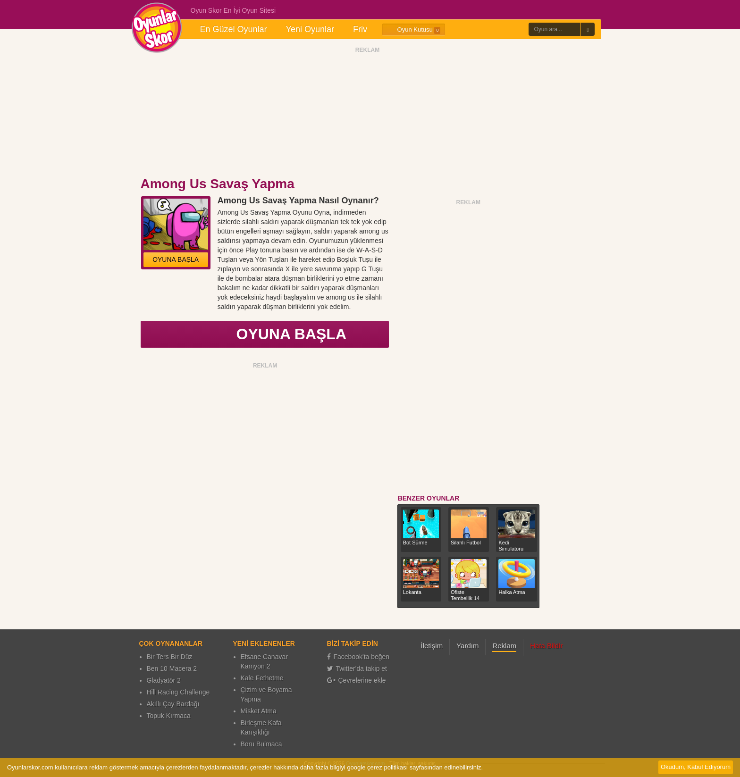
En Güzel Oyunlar (233, 29)
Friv (360, 29)
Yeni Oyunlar (310, 29)
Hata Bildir (546, 646)
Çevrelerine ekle (356, 680)
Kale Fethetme (262, 678)
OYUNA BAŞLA (175, 259)
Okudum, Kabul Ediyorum (696, 766)
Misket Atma (259, 711)
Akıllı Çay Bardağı (173, 704)
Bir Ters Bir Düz (170, 656)
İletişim (432, 646)
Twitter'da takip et (357, 668)
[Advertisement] (368, 115)
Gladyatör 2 (164, 680)
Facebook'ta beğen (358, 656)
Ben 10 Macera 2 (172, 668)
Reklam (504, 646)
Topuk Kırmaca (169, 715)
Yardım (467, 646)
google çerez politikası (377, 767)
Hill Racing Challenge (178, 692)
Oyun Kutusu (413, 29)
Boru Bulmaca (261, 744)
